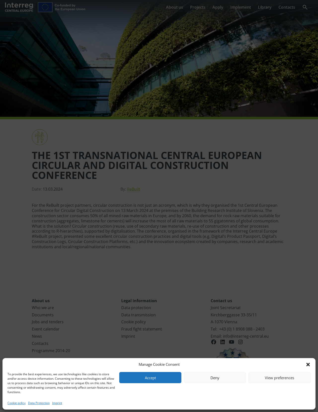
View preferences (279, 377)
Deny (214, 377)
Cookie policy (16, 403)
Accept (150, 377)
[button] (308, 364)
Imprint (57, 403)
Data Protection (39, 403)
